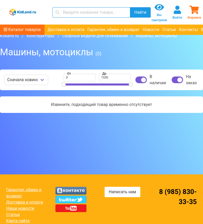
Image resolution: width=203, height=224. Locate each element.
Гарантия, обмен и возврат (114, 29)
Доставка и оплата (66, 29)
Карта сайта (18, 220)
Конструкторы (40, 35)
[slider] (64, 84)
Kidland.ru (9, 35)
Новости (151, 29)
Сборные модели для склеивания (95, 35)
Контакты (188, 29)
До (104, 73)
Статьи (169, 29)
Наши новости (20, 208)
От (69, 73)
